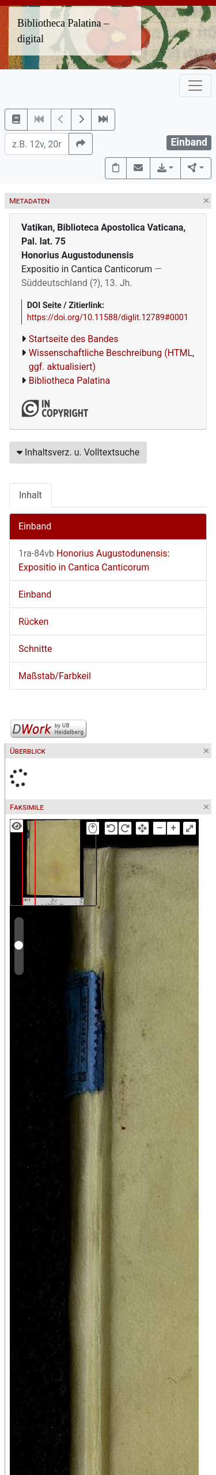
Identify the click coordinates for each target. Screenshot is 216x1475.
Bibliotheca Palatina (69, 380)
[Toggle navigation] (195, 85)
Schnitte (35, 648)
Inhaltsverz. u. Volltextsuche (78, 452)
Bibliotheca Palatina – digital (63, 31)
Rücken (33, 621)
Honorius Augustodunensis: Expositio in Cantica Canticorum (94, 560)
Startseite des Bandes (74, 338)
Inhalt (30, 495)
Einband (34, 526)
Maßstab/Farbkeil (54, 675)
